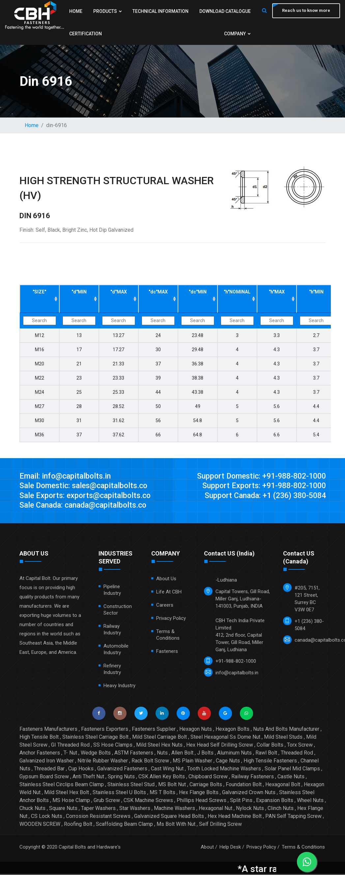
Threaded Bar (49, 769)
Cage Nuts (228, 761)
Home (75, 11)
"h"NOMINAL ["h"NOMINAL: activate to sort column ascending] (237, 291)
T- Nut (70, 754)
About (207, 848)
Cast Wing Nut (167, 769)
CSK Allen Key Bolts (161, 777)
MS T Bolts (162, 793)
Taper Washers (98, 809)
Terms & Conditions (303, 848)
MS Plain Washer (192, 761)
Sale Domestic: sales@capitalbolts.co (86, 486)
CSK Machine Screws (148, 801)
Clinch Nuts (281, 809)
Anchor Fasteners (39, 754)
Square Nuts (63, 809)
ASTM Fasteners (133, 754)
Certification (85, 33)
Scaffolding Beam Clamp (124, 825)
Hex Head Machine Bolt (235, 817)
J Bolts (205, 754)
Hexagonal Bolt (282, 785)
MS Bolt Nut (172, 785)
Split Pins (241, 801)
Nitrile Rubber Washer (102, 761)
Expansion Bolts (274, 801)
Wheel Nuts (310, 801)
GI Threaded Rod (70, 746)
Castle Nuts (290, 777)
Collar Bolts (270, 746)
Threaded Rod (297, 754)
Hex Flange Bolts (198, 793)
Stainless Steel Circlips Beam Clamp (61, 785)
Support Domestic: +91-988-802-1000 (258, 476)
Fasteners (167, 652)
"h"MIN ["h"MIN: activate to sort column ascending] (316, 291)
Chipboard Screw (208, 777)
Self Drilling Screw (220, 825)
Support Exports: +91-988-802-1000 (261, 486)
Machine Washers (174, 809)
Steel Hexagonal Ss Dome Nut (225, 738)
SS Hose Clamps (112, 746)
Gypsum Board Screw (44, 777)
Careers (164, 606)
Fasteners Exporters (104, 730)
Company (235, 33)
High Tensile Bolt (39, 738)
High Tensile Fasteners (270, 761)
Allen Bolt (182, 754)
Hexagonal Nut (215, 809)
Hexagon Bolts (232, 730)
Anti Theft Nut (88, 777)
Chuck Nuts (32, 809)
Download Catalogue (223, 11)
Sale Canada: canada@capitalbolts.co (86, 506)
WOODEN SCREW (39, 825)
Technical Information (159, 11)
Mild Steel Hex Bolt (66, 793)
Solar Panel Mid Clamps (292, 769)
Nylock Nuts (250, 809)
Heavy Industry (119, 687)
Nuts (162, 754)
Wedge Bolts (96, 754)
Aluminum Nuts (234, 754)
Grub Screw (107, 801)
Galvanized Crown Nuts (248, 793)
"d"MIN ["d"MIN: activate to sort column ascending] (79, 291)
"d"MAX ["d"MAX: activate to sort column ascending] (118, 291)
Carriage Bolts (205, 785)
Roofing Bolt (78, 825)
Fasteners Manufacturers (48, 730)
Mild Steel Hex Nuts (159, 746)
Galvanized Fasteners (122, 769)
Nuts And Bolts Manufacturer (286, 730)
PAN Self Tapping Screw (293, 817)
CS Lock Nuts (46, 817)
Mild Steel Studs (283, 738)
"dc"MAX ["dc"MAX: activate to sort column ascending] (158, 291)
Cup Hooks (81, 769)
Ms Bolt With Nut (176, 825)
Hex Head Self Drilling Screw (219, 746)
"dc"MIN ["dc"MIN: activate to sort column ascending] (198, 291)
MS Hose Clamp (71, 801)
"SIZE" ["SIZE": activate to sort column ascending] (39, 291)
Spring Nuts (121, 777)
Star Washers (134, 809)
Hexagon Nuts (195, 730)
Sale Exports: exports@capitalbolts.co (87, 496)
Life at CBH (169, 593)
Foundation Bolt (244, 785)
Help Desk (230, 848)
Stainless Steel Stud (131, 785)
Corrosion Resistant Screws (98, 817)
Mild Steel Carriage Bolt (159, 738)
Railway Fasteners (252, 777)
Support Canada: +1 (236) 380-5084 (262, 496)
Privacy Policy (171, 619)
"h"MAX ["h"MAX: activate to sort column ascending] (277, 291)
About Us (166, 580)
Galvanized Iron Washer (46, 761)
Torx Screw (300, 746)
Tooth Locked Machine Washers (224, 769)
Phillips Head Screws (201, 801)
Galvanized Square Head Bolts (169, 817)
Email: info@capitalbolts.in (66, 476)
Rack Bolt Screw (150, 761)
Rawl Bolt (266, 754)
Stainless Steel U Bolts (119, 793)
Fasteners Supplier (154, 730)
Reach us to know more (305, 10)
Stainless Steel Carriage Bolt (95, 738)
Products (107, 11)
